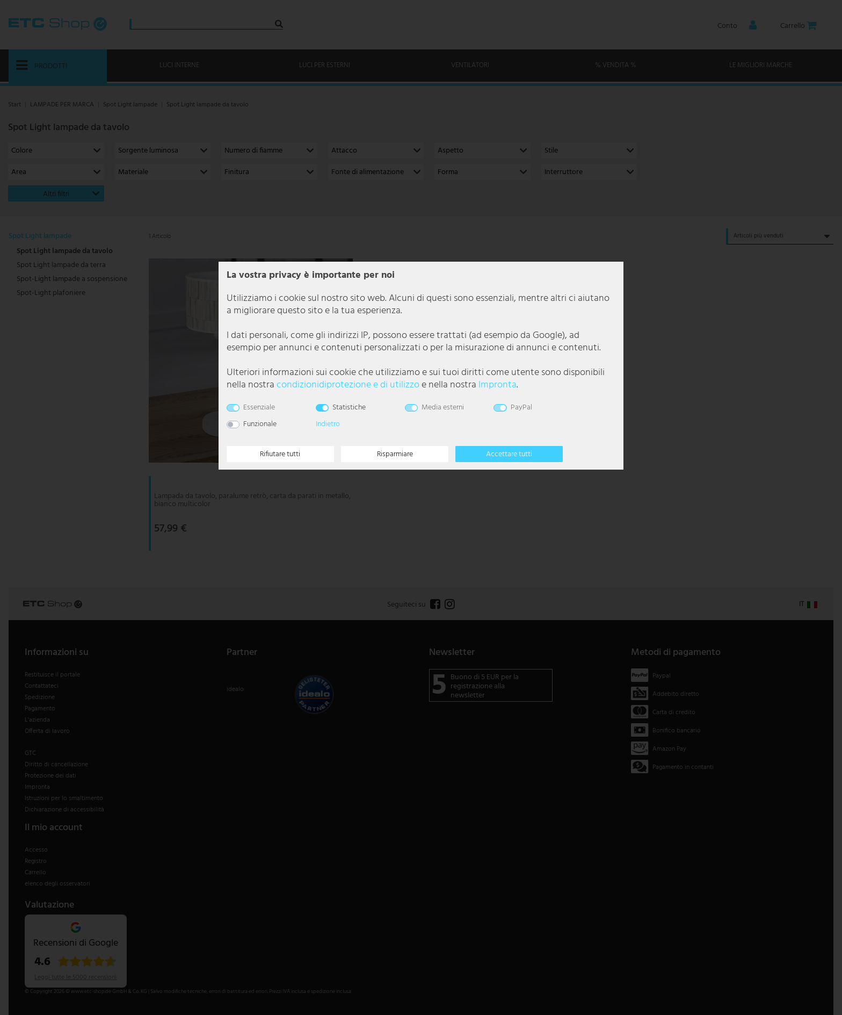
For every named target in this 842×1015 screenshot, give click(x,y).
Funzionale (260, 424)
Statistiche (349, 407)
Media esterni (443, 407)
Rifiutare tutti (280, 454)
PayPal (521, 407)
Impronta (497, 385)
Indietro (328, 424)
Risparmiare (395, 454)
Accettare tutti (509, 454)
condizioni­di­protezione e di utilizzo (348, 385)
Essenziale (259, 407)
